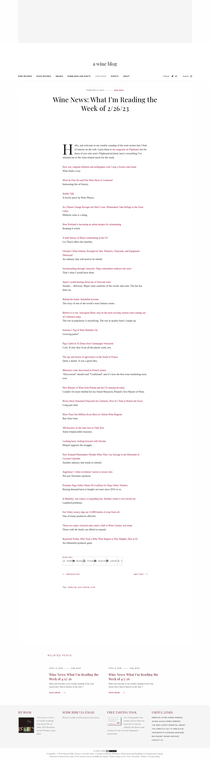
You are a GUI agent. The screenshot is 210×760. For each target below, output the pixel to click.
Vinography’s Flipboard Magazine (170, 733)
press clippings (85, 592)
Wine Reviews (25, 82)
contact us (119, 756)
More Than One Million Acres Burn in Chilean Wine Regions (94, 419)
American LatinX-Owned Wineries (169, 717)
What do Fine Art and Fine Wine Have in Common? (89, 185)
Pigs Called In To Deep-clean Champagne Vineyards (89, 349)
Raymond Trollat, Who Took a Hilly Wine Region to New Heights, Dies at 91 (102, 544)
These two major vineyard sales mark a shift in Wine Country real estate (99, 531)
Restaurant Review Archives (167, 736)
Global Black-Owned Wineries (168, 721)
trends (95, 592)
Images (59, 82)
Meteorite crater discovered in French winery (85, 375)
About (126, 82)
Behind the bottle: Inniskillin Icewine (82, 304)
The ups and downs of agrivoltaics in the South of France (92, 362)
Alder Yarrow (75, 753)
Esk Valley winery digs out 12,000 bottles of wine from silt (93, 517)
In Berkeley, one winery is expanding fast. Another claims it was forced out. (101, 504)
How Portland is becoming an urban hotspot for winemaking (93, 229)
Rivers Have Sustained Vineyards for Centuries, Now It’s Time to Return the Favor (105, 406)
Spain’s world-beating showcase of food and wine (88, 287)
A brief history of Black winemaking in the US (86, 243)
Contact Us (158, 740)
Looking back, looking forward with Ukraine (85, 446)
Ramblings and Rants (79, 82)
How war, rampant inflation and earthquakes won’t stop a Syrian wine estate (101, 172)
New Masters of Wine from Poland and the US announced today (95, 393)
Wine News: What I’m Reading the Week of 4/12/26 (72, 682)
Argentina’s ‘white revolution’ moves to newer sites (89, 477)
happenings (73, 592)
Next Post (140, 580)
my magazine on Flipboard (126, 155)
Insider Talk (69, 199)
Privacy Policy (154, 756)
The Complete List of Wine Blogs (169, 729)
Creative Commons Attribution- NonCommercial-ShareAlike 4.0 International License (129, 753)
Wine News (100, 82)
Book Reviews (44, 82)
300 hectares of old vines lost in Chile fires (84, 433)
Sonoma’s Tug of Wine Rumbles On (81, 335)
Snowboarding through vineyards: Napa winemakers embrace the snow (99, 274)
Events (115, 82)
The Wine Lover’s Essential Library (171, 725)
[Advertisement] (105, 19)
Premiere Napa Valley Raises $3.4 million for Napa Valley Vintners (97, 490)
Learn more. (112, 733)
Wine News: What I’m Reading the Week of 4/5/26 (132, 682)
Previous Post (72, 580)
